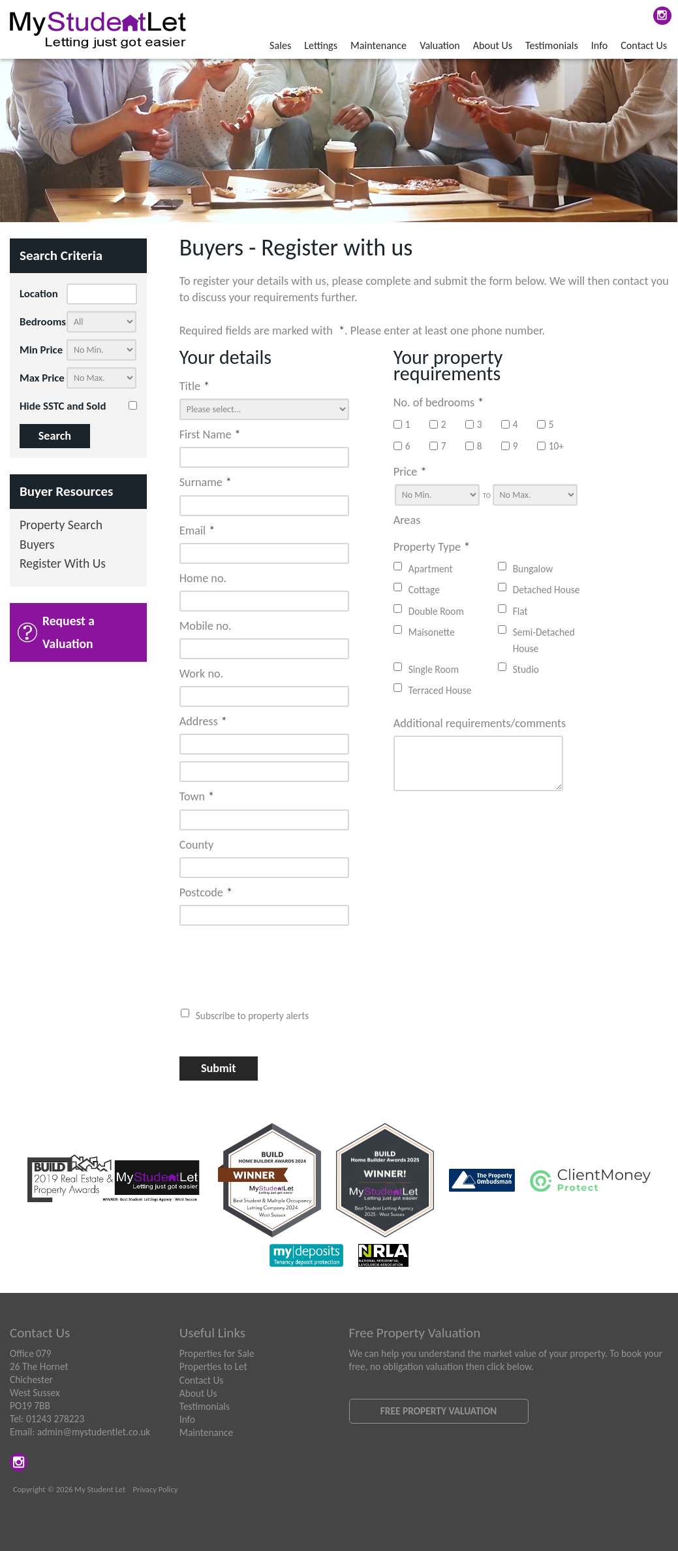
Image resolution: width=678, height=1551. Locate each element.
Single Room (433, 669)
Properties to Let (213, 1366)
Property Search (61, 525)
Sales (280, 45)
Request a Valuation (68, 632)
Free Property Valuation (438, 1411)
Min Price (41, 350)
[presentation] (263, 960)
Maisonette (431, 632)
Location (39, 294)
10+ (550, 446)
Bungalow (533, 569)
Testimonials (551, 45)
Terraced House (440, 690)
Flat (520, 611)
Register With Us (63, 564)
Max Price (42, 378)
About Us (492, 45)
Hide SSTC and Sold (63, 406)
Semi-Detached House (544, 640)
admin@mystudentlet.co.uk (94, 1432)
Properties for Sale (216, 1353)
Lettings (320, 45)
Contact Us (644, 45)
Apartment (430, 569)
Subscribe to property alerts (252, 1015)
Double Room (436, 611)
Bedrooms (43, 322)
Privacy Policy (155, 1489)
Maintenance (378, 45)
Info (599, 45)
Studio (526, 669)
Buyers (37, 545)
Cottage (424, 589)
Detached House (546, 589)
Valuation (440, 45)
